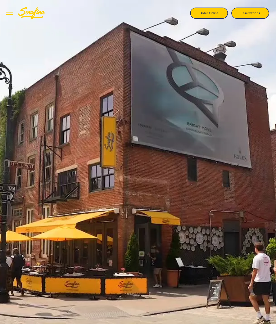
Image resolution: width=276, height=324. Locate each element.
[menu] (9, 12)
